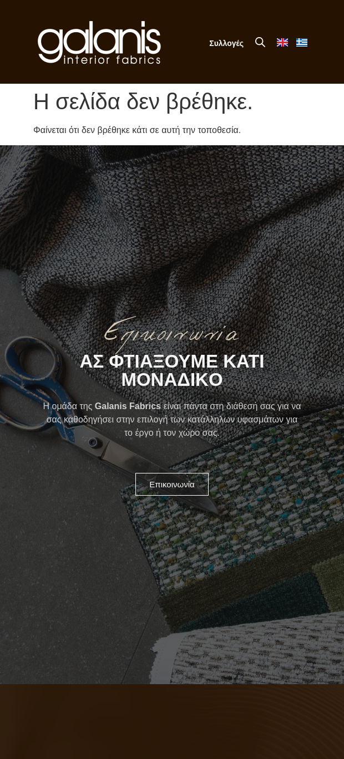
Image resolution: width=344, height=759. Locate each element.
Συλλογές (226, 43)
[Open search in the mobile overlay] (260, 42)
